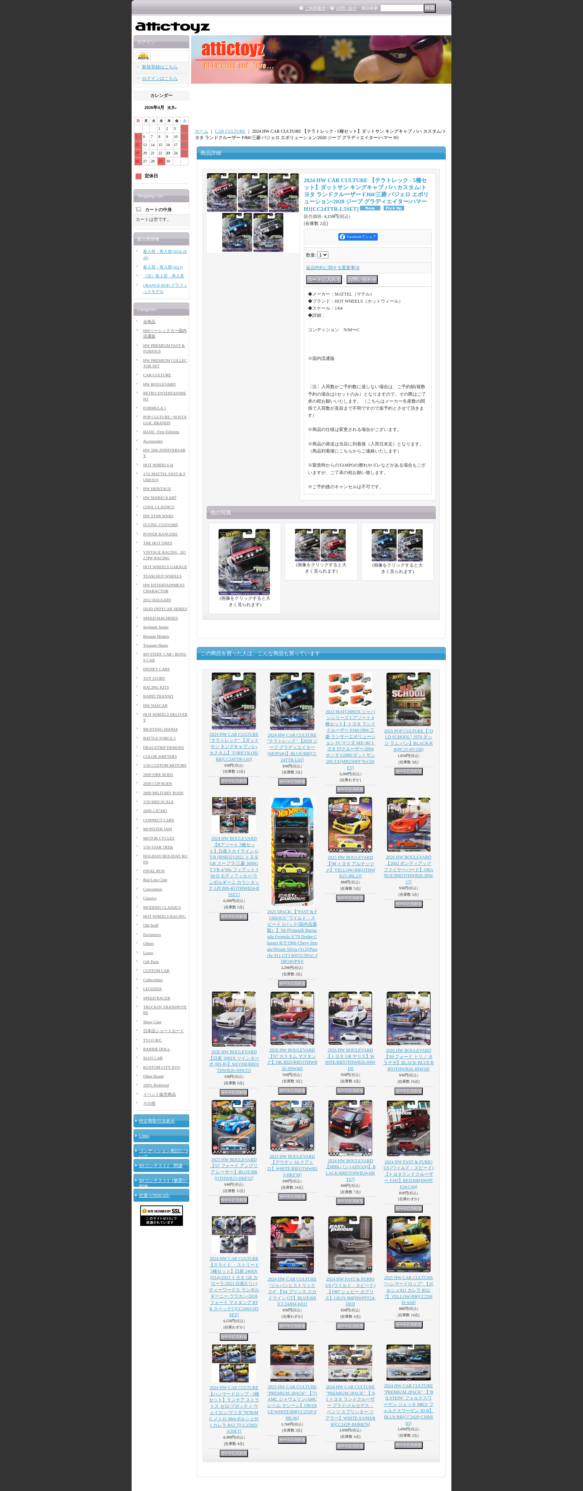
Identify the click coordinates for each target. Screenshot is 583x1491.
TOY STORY (154, 678)
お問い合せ (346, 8)
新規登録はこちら (160, 67)
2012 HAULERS (157, 600)
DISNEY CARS (156, 669)
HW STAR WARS (158, 515)
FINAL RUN (154, 871)
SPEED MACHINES (160, 618)
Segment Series (155, 627)
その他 (149, 1103)
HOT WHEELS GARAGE (165, 566)
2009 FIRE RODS (158, 774)
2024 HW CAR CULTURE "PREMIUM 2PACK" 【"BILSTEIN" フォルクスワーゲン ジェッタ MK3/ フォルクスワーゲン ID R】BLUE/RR (408, 1404)
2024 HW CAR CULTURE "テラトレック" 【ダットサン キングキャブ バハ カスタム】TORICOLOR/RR (234, 747)
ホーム (201, 131)
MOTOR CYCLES (158, 838)
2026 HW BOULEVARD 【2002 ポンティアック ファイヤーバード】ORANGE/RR (408, 869)
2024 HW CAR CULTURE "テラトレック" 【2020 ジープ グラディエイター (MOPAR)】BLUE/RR (292, 747)
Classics (150, 898)
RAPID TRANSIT (158, 696)
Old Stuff (150, 925)
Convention (152, 889)
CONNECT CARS (158, 820)
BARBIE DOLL (156, 1049)
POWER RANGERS (160, 534)
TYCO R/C (152, 1040)
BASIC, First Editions (161, 431)
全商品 (149, 321)
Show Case (152, 1022)
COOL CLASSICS (158, 507)
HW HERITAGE (157, 488)
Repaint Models (156, 636)
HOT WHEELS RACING (164, 916)
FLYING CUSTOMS (160, 524)
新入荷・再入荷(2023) (163, 267)
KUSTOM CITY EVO (161, 1067)
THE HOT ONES (157, 543)
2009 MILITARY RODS (163, 792)
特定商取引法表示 (157, 1121)
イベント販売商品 (159, 1094)
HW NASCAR (155, 705)
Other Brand (153, 1076)
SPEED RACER (156, 998)
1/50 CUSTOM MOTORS (164, 765)
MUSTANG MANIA (160, 729)
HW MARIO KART (160, 497)
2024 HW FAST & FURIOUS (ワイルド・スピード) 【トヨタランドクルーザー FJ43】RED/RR (409, 1174)
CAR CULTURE (157, 375)
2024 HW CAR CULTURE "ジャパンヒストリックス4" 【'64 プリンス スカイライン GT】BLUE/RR (292, 1291)
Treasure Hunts (155, 645)
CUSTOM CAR (156, 970)
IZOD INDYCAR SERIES (165, 608)
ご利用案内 (315, 8)
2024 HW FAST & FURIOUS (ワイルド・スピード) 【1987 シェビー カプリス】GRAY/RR (350, 1291)
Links (144, 1136)
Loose (148, 952)
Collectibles (153, 980)
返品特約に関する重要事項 (333, 267)
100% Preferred (156, 1085)
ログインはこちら (160, 78)
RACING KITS (156, 687)
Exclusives (152, 934)
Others (148, 943)
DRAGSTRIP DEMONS (163, 747)
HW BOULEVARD (159, 384)
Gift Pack (151, 961)
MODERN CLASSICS (162, 907)
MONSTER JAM (157, 829)
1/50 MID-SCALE (158, 801)
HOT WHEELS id (158, 465)
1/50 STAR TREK (158, 847)
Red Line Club (155, 879)
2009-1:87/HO (155, 810)
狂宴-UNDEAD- (154, 1195)
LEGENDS (152, 988)
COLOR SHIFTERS (160, 756)
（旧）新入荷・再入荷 (163, 276)
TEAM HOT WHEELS (162, 576)
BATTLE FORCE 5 (159, 738)
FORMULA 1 (154, 408)
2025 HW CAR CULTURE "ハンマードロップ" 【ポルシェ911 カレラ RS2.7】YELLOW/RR (408, 1290)
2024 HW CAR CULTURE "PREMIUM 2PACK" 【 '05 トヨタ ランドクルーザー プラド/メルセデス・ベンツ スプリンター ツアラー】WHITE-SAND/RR (350, 1405)
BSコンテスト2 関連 (161, 1165)
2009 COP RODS (157, 783)
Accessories (153, 441)
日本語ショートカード (163, 1030)
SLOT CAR (153, 1058)
